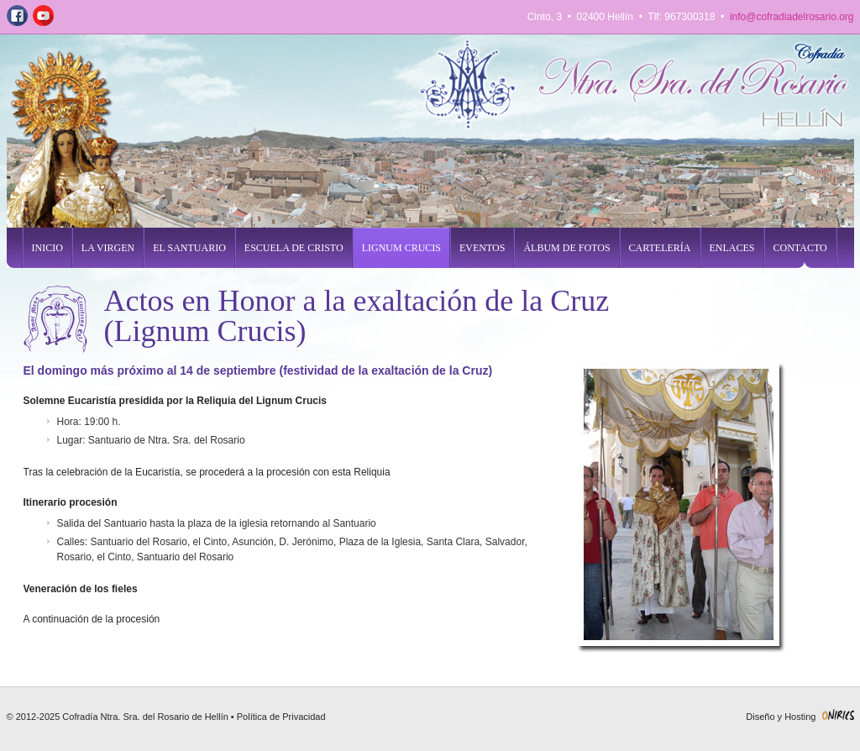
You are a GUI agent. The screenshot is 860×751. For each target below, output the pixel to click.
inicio (47, 248)
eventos (482, 248)
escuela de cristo (293, 248)
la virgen (107, 248)
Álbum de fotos (566, 248)
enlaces (732, 248)
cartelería (660, 248)
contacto (800, 248)
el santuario (189, 248)
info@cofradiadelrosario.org (792, 17)
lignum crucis (401, 248)
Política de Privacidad (281, 717)
